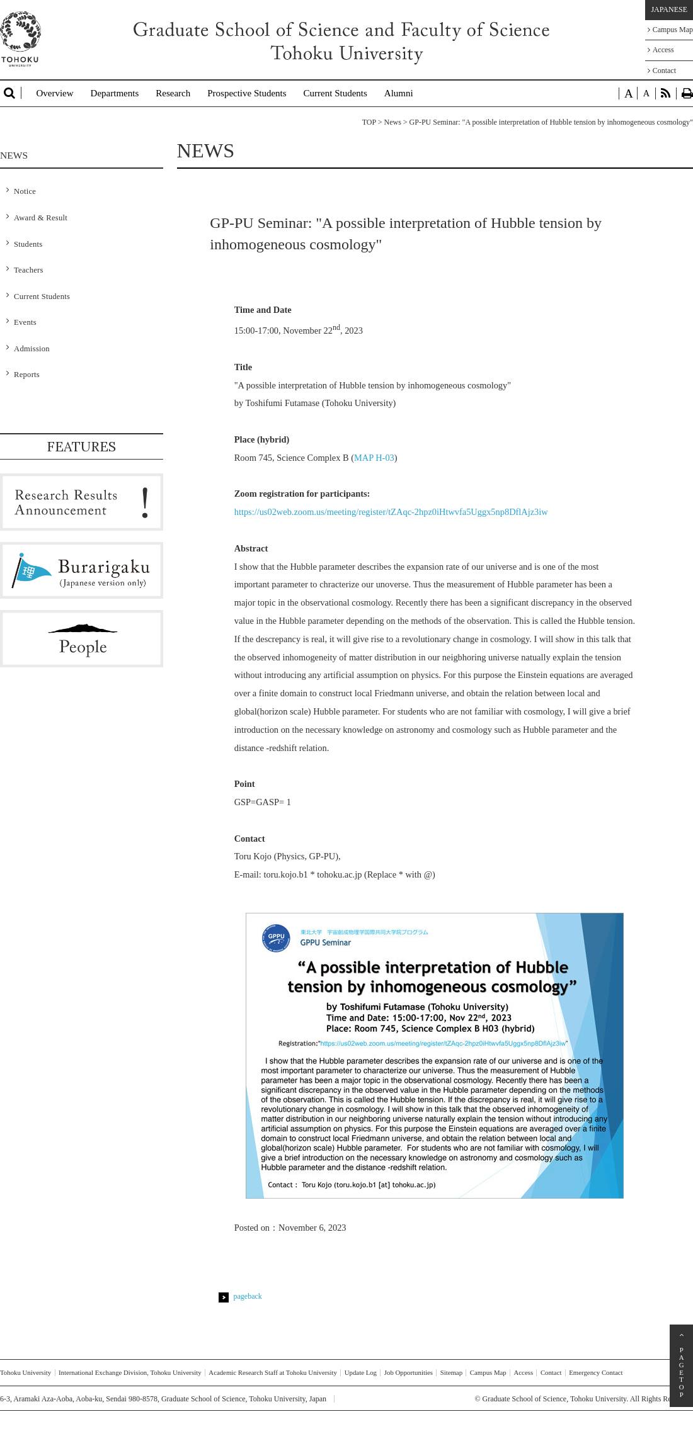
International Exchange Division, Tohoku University (130, 1372)
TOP (369, 122)
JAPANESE (669, 9)
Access (661, 49)
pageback (248, 1296)
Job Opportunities (408, 1372)
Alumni (398, 93)
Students (28, 244)
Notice (25, 191)
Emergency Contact (595, 1372)
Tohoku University (25, 1372)
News (392, 122)
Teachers (28, 270)
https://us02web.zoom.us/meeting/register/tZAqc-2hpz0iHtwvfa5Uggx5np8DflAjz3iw (391, 512)
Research (173, 93)
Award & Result (40, 217)
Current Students (335, 93)
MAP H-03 (374, 458)
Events (25, 322)
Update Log (361, 1372)
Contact (662, 70)
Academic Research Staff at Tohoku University (273, 1372)
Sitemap (451, 1372)
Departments (115, 93)
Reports (27, 374)
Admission (32, 348)
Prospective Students (246, 93)
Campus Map (670, 29)
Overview (54, 93)
